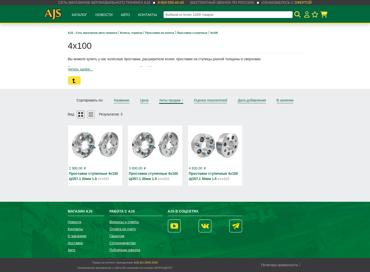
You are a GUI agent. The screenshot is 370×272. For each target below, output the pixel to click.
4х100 (214, 32)
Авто (125, 15)
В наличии (285, 100)
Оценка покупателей (210, 100)
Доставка (75, 243)
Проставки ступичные (192, 32)
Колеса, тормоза (131, 32)
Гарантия (116, 236)
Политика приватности (279, 265)
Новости (104, 15)
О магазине (77, 236)
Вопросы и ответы (124, 222)
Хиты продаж (171, 100)
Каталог (79, 15)
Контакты (147, 15)
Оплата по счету (122, 229)
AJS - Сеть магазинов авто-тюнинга (93, 32)
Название (122, 100)
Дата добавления (252, 100)
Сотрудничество (122, 243)
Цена (144, 100)
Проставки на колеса (160, 32)
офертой (303, 2)
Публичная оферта (124, 250)
